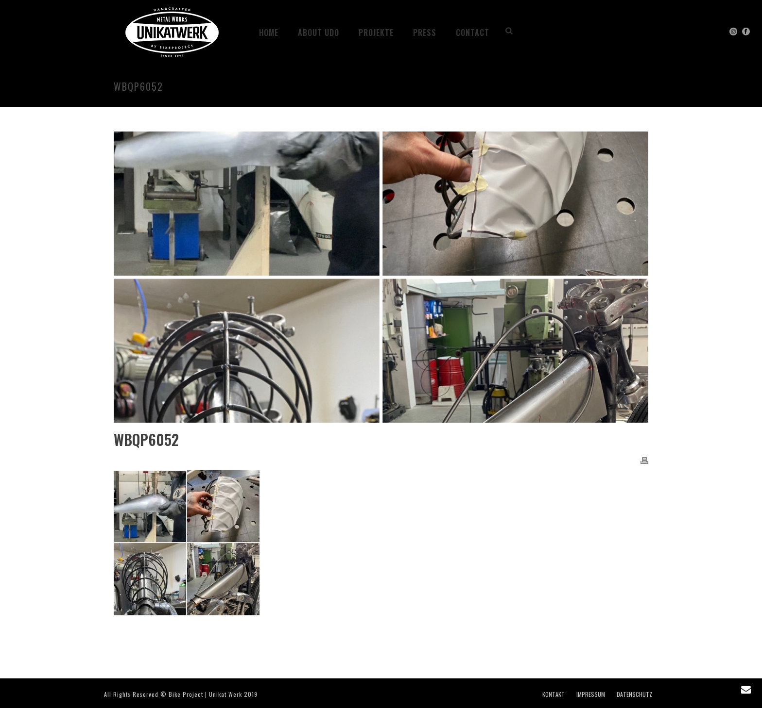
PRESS (424, 32)
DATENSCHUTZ (634, 694)
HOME (268, 32)
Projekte (376, 32)
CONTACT (472, 32)
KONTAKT (553, 694)
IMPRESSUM (590, 694)
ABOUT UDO (318, 32)
